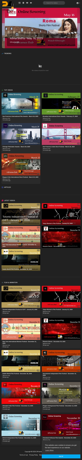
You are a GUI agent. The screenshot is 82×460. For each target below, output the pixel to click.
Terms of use (24, 455)
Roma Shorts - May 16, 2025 (26, 38)
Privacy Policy (33, 455)
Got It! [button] (61, 456)
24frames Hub (14, 42)
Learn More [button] (49, 450)
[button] (78, 3)
